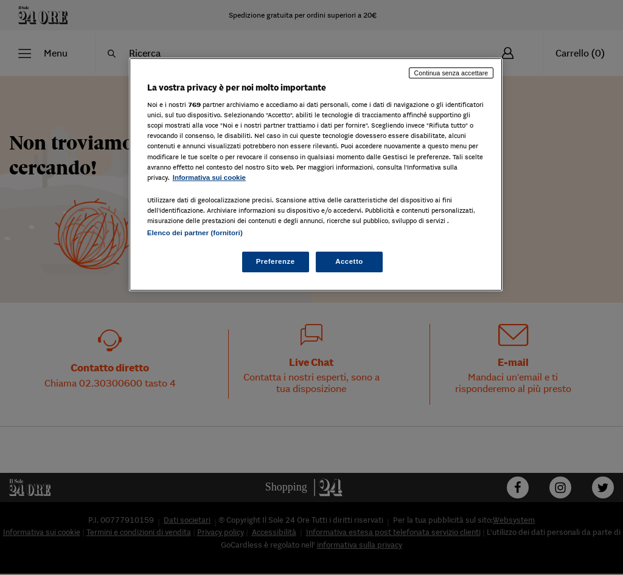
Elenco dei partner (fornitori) (195, 232)
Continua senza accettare (451, 73)
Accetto (349, 261)
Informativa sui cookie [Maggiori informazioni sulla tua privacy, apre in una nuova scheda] (209, 177)
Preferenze (275, 261)
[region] (316, 174)
